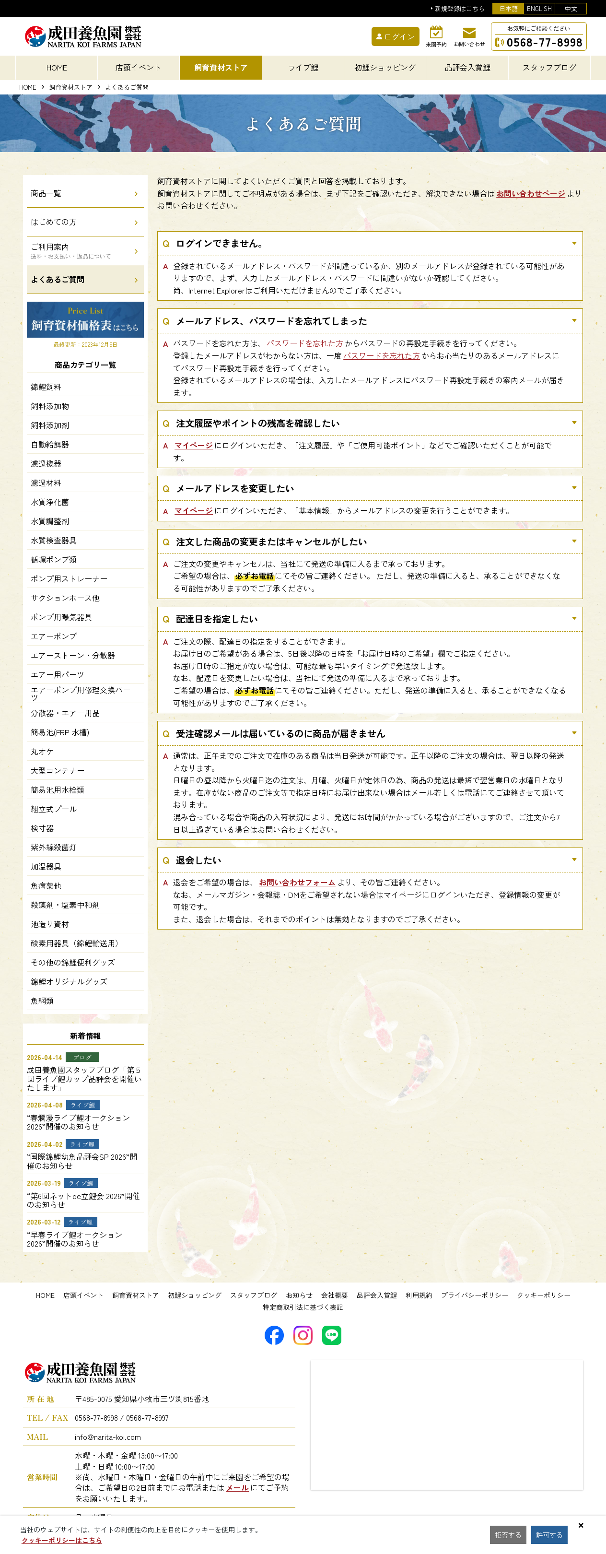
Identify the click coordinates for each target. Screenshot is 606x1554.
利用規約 (419, 1295)
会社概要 (334, 1295)
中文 (571, 8)
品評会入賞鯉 (377, 1295)
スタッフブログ (253, 1295)
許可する (552, 1535)
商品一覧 (46, 193)
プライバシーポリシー (474, 1295)
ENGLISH (539, 8)
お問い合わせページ (530, 193)
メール (237, 1487)
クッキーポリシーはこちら (62, 1540)
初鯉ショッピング (194, 1295)
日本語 (508, 8)
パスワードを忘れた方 (305, 343)
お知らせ (299, 1295)
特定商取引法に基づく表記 (303, 1307)
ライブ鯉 (303, 67)
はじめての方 (54, 221)
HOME (57, 67)
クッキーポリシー (544, 1295)
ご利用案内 (71, 250)
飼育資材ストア (71, 87)
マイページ (194, 445)
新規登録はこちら (460, 8)
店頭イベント (83, 1295)
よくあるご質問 (57, 279)
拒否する (509, 1535)
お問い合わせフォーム (297, 882)
